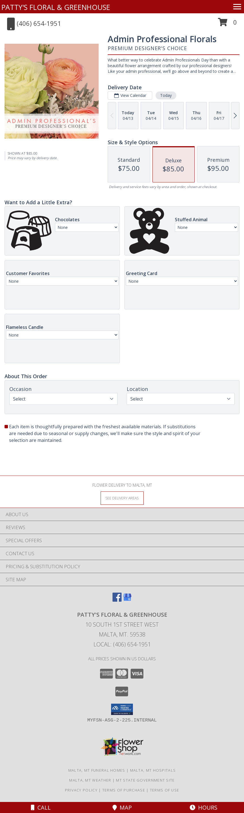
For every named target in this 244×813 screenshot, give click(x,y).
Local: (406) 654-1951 (122, 644)
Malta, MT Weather (90, 780)
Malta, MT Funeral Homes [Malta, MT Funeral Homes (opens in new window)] (96, 770)
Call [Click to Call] (41, 807)
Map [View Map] (122, 807)
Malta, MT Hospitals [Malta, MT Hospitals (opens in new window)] (153, 770)
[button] (227, 24)
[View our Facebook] (117, 600)
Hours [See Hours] (203, 807)
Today (166, 95)
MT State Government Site (145, 780)
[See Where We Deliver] (122, 498)
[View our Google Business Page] (127, 600)
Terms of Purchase (123, 790)
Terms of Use (164, 790)
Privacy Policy (81, 790)
